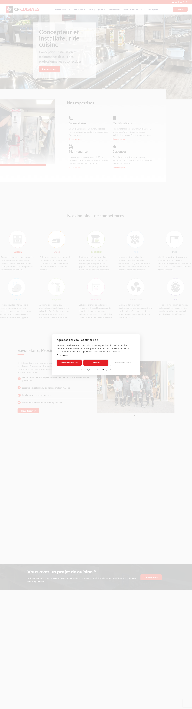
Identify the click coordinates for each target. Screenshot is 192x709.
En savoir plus (63, 355)
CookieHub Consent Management (100, 370)
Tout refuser (96, 363)
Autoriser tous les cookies (69, 363)
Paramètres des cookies (123, 363)
